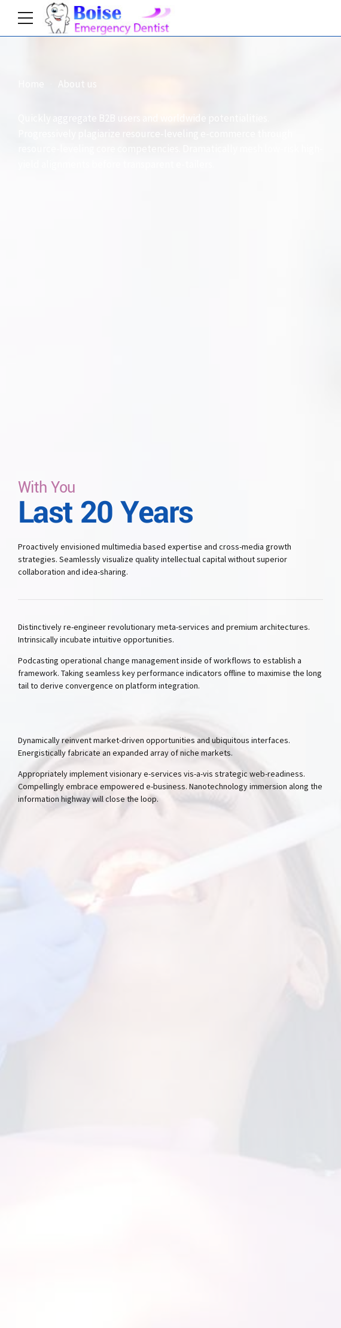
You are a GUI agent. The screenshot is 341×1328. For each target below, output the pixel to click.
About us (77, 84)
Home (31, 84)
